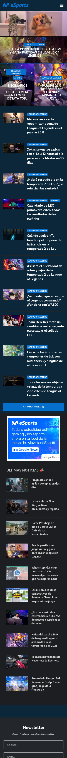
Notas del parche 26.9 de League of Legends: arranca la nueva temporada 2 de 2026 (51, 90)
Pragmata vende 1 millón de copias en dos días (45, 483)
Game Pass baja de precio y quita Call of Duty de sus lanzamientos (43, 528)
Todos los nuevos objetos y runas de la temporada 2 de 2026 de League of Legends (45, 388)
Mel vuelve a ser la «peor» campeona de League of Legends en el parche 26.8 (44, 126)
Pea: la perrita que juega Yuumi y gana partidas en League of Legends (34, 52)
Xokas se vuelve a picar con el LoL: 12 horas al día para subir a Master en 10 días (45, 156)
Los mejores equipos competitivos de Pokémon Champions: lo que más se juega (44, 595)
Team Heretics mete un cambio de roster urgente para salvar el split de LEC (45, 328)
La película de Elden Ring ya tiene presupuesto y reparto (45, 505)
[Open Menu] (61, 5)
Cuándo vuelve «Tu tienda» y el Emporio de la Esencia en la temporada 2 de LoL (44, 242)
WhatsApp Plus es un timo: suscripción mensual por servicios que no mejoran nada (44, 573)
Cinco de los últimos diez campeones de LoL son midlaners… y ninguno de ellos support (45, 358)
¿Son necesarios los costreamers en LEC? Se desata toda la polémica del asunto (17, 90)
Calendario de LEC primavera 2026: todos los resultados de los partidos (43, 212)
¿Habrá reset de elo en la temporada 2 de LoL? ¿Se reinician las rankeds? (45, 184)
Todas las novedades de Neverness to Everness (45, 658)
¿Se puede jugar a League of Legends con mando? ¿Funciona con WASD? (45, 300)
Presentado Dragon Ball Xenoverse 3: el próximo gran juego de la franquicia (46, 683)
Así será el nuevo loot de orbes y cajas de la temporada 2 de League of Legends (45, 272)
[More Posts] (33, 407)
